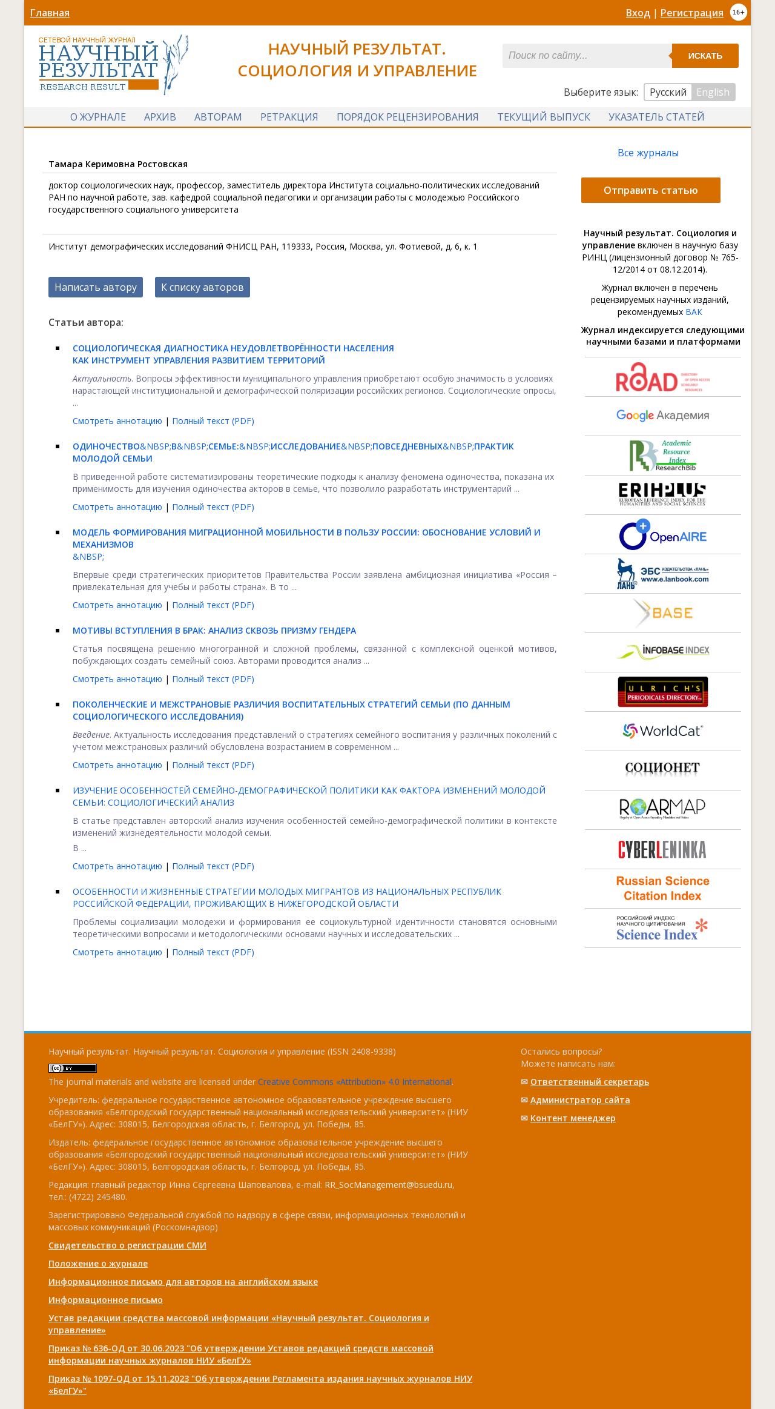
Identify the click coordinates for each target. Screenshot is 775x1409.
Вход (638, 12)
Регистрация (692, 12)
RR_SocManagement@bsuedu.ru (388, 1184)
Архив (160, 117)
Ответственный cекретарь (589, 1081)
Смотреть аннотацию (119, 420)
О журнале (98, 117)
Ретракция (289, 117)
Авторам (218, 117)
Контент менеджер (573, 1118)
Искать (705, 56)
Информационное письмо (105, 1299)
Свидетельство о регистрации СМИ (127, 1245)
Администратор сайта (580, 1100)
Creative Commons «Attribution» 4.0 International (355, 1081)
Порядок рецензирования (408, 117)
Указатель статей (656, 117)
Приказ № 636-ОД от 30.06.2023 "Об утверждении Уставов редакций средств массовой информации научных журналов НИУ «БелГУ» (241, 1354)
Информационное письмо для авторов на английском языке (183, 1281)
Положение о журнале (98, 1263)
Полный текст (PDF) (213, 420)
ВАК (693, 311)
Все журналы (648, 152)
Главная (50, 12)
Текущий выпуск (543, 117)
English (713, 92)
